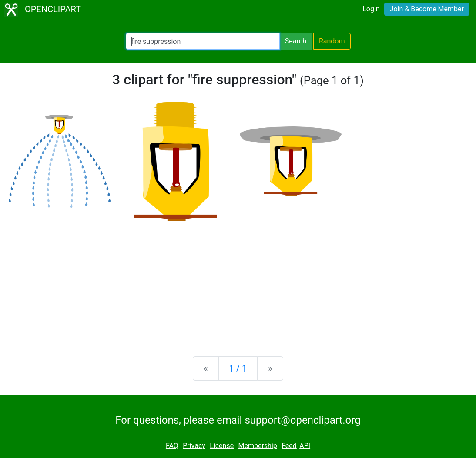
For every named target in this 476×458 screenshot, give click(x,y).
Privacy (194, 445)
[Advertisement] (238, 281)
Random (332, 41)
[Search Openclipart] (203, 41)
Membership (257, 445)
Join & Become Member (427, 9)
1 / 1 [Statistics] (238, 368)
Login (370, 9)
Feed (289, 445)
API (304, 445)
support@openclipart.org (302, 420)
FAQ (172, 445)
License (222, 445)
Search (295, 41)
